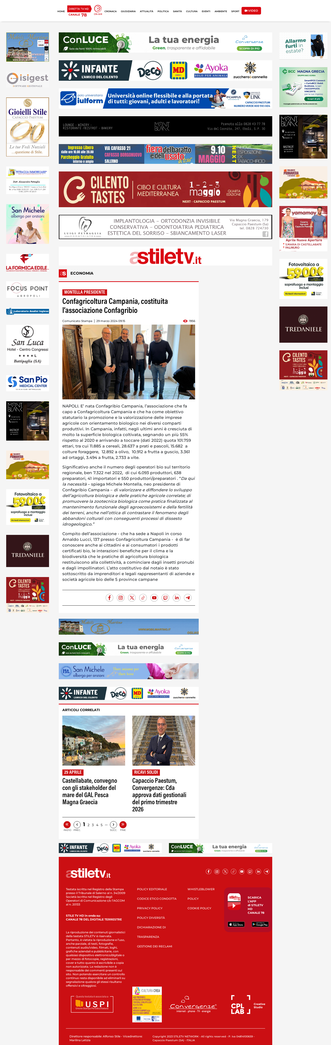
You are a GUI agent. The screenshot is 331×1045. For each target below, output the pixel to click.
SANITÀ (177, 11)
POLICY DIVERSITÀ (151, 917)
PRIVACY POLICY (150, 908)
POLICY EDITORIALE (152, 889)
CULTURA (192, 11)
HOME (61, 11)
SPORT (235, 11)
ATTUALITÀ (146, 11)
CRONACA (110, 11)
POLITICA (163, 11)
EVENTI (206, 11)
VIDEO (251, 10)
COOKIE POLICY (199, 908)
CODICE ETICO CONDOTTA (157, 898)
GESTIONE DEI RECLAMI (154, 946)
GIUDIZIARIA (128, 11)
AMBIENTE (221, 11)
